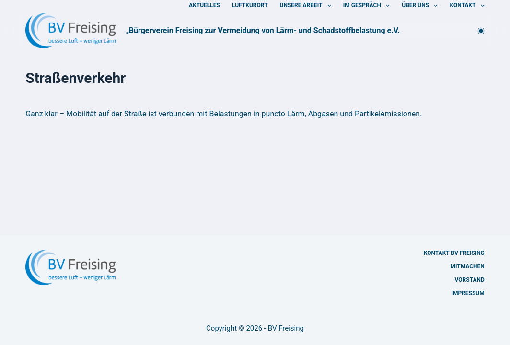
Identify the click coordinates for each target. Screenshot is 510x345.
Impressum (467, 293)
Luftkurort (250, 5)
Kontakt (467, 6)
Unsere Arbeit (307, 6)
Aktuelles (204, 5)
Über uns (421, 6)
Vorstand (470, 279)
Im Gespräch (368, 6)
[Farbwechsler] (481, 30)
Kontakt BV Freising (454, 253)
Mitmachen (467, 266)
